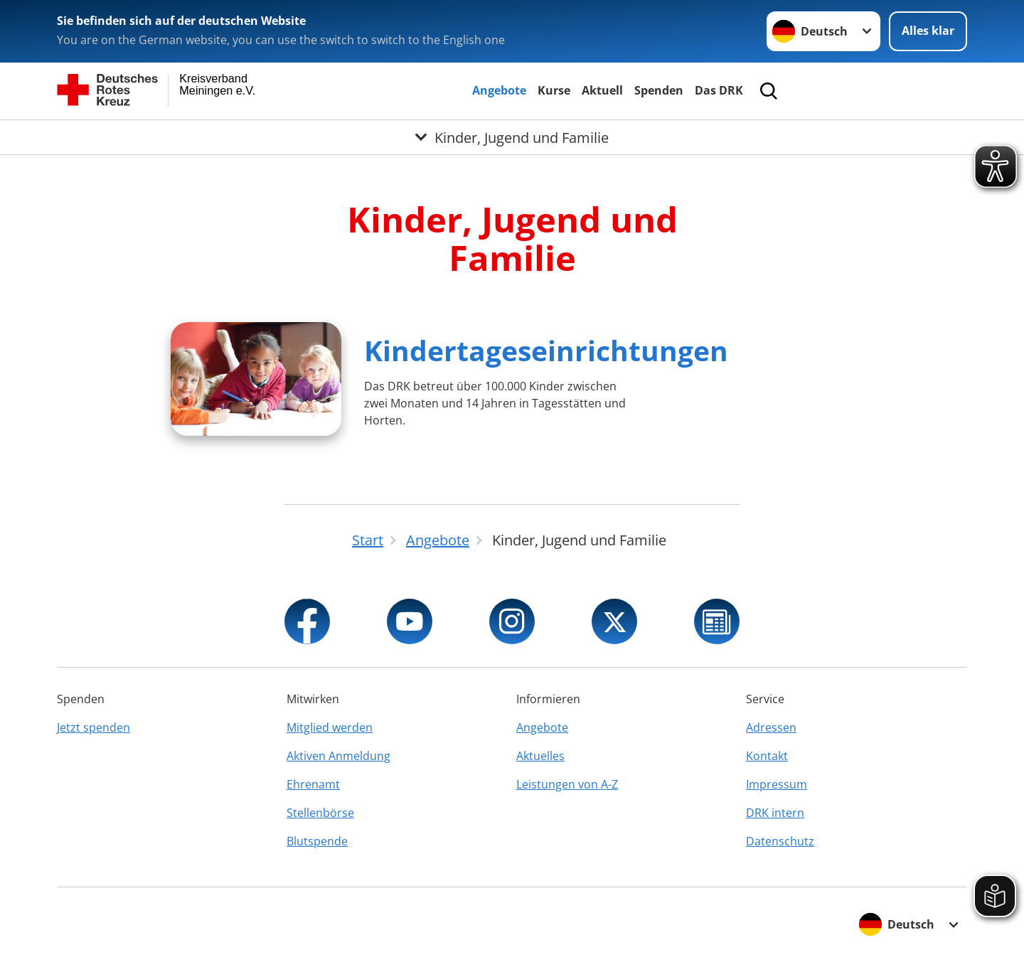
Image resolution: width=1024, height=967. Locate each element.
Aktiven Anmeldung (338, 756)
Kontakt (767, 756)
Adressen (771, 727)
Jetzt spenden (93, 727)
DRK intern (775, 813)
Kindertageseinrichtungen (546, 350)
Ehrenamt (313, 784)
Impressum (776, 784)
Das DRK (719, 90)
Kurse (554, 90)
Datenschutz (780, 841)
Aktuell (602, 90)
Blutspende (317, 841)
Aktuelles (540, 756)
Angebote (499, 90)
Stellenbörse (320, 813)
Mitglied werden (330, 727)
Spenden (658, 90)
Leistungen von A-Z (567, 784)
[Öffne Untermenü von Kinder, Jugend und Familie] (512, 137)
